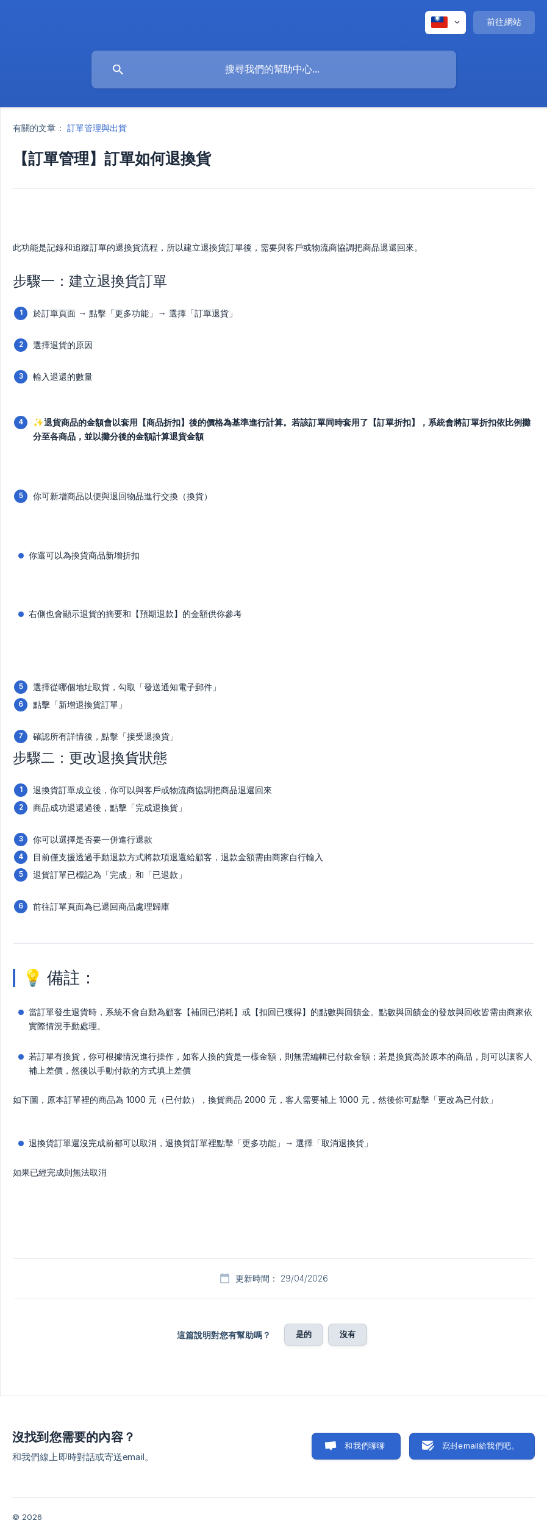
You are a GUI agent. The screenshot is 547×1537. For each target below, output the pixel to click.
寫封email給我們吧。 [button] (480, 1445)
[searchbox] (273, 69)
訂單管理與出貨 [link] (97, 128)
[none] (445, 22)
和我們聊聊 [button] (365, 1445)
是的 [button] (304, 1334)
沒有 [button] (348, 1334)
